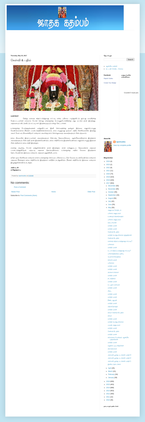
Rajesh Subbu (108, 78)
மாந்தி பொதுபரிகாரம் (116, 322)
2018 (108, 180)
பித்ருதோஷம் (113, 306)
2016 (108, 381)
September (112, 195)
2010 (108, 400)
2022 (108, 168)
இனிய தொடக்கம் (114, 364)
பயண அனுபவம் (114, 325)
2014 (108, 388)
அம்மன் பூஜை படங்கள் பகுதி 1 (119, 361)
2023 (108, 164)
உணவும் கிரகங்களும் (115, 216)
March (110, 371)
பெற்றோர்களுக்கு (114, 257)
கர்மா (110, 316)
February (111, 374)
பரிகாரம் (111, 244)
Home (53, 192)
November (112, 189)
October (111, 192)
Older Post (91, 192)
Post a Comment (20, 187)
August (111, 198)
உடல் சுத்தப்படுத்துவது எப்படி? (119, 251)
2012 (108, 394)
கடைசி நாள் (112, 223)
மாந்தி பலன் (112, 226)
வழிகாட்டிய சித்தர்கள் (116, 346)
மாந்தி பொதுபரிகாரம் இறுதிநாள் (120, 235)
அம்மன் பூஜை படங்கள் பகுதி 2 (119, 358)
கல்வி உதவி (112, 260)
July (109, 201)
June (110, 204)
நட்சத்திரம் (112, 278)
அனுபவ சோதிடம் (114, 210)
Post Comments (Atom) (28, 195)
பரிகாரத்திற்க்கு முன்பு (116, 254)
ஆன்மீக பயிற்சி (111, 66)
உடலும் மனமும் (114, 285)
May (110, 207)
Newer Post (15, 192)
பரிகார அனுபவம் (114, 213)
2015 (108, 384)
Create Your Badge (110, 83)
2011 (108, 397)
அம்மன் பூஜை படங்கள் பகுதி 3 (119, 355)
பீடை (110, 291)
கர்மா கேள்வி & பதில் (116, 313)
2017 (108, 183)
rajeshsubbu (22, 175)
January (111, 377)
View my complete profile (122, 145)
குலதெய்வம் (112, 349)
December (112, 186)
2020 (108, 174)
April (110, 368)
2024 (108, 161)
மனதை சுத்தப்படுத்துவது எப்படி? (120, 241)
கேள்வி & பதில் (113, 232)
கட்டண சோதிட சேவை (114, 69)
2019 (108, 177)
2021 (108, 171)
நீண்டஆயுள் (112, 300)
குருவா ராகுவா (113, 272)
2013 (108, 391)
